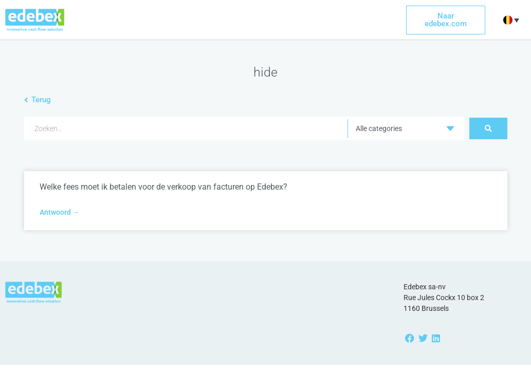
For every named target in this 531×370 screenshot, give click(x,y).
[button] (510, 20)
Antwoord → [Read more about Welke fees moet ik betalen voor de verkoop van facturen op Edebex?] (60, 212)
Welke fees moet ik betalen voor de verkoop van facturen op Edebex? (163, 187)
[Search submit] (488, 128)
